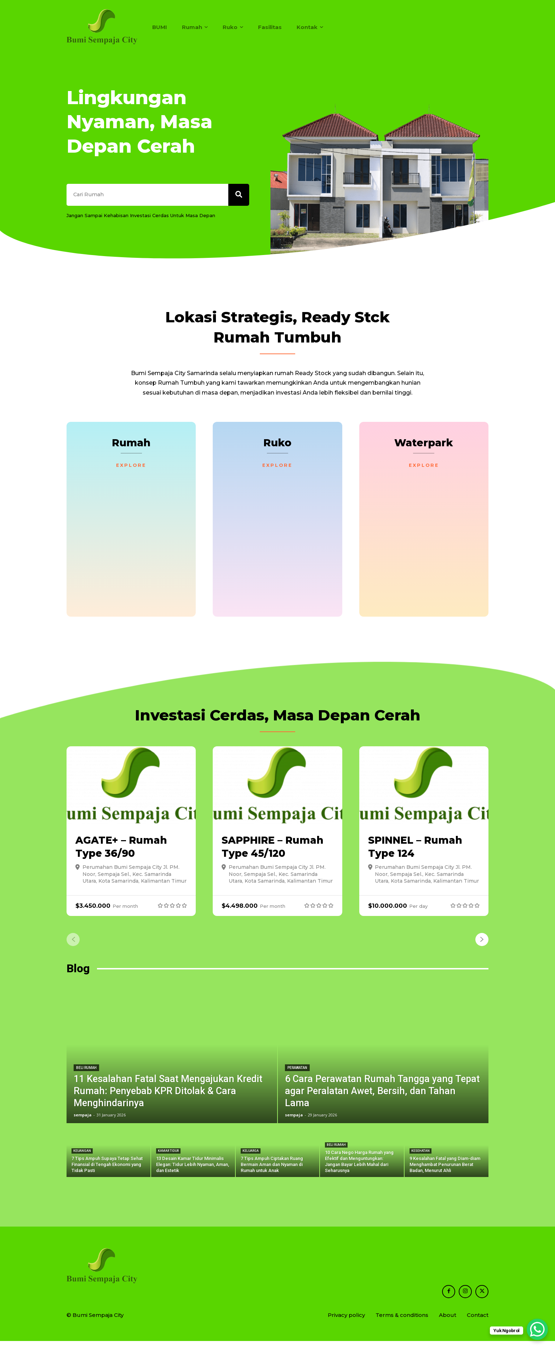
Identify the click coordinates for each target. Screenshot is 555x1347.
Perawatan (297, 1073)
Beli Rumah (86, 1073)
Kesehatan (420, 1156)
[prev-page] (73, 945)
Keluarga (250, 1156)
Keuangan (82, 1156)
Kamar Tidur (168, 1156)
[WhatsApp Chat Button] (537, 1329)
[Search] (238, 198)
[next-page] (481, 945)
